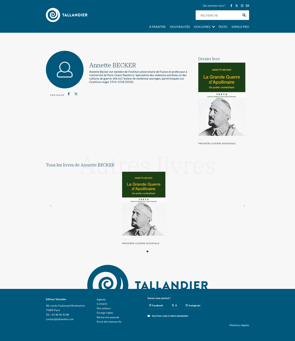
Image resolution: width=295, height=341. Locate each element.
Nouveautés (180, 26)
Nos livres (202, 26)
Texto (222, 26)
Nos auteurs (104, 308)
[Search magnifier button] (244, 15)
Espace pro (240, 26)
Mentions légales (239, 325)
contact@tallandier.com (60, 319)
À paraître (157, 26)
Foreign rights (105, 312)
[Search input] (219, 15)
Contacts (102, 303)
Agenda (101, 299)
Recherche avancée (108, 317)
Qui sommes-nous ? (214, 5)
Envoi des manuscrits (109, 321)
